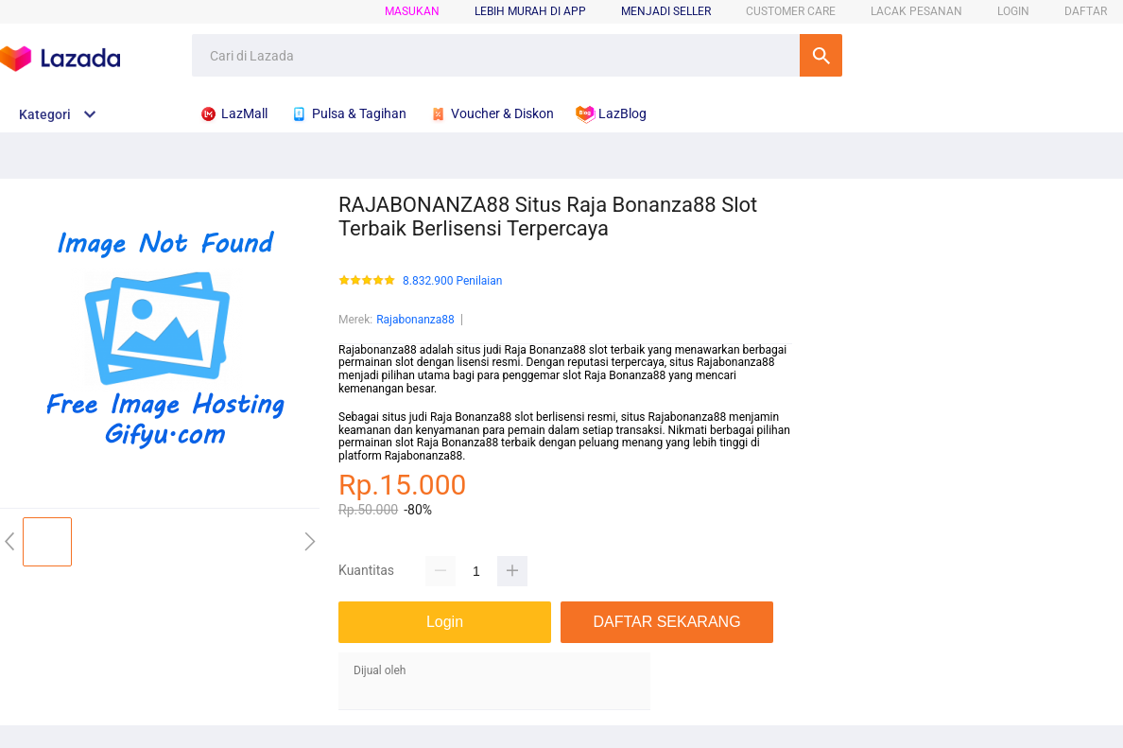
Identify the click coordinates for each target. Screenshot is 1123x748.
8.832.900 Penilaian (452, 281)
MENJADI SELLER (666, 11)
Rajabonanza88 (415, 319)
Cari (821, 55)
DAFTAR (1085, 11)
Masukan (412, 11)
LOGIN (1013, 11)
